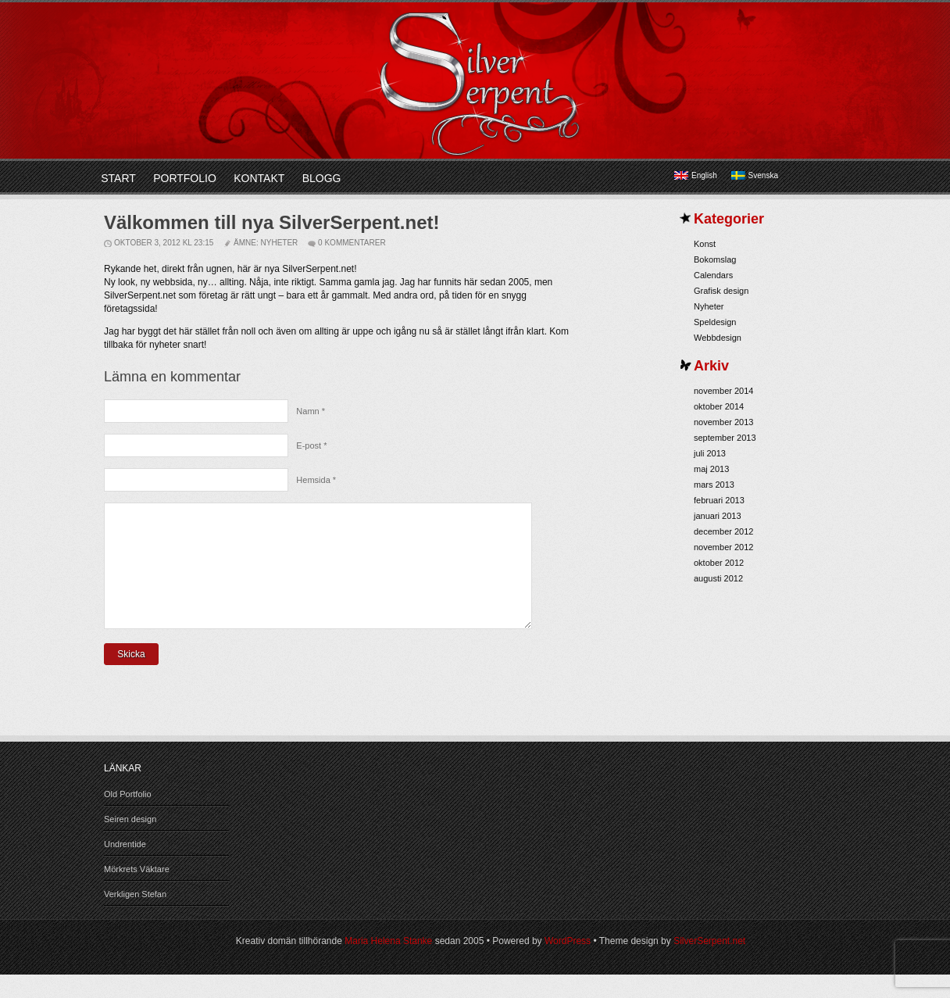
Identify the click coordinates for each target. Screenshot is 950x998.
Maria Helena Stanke (388, 964)
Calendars (713, 275)
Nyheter (279, 242)
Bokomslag (715, 259)
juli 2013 (710, 453)
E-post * (311, 445)
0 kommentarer (352, 242)
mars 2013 (714, 484)
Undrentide (125, 867)
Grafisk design (721, 290)
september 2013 (725, 437)
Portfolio (184, 178)
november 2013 (723, 422)
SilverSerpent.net (709, 964)
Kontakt (259, 178)
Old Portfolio (128, 817)
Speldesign (715, 322)
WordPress (568, 964)
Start (118, 178)
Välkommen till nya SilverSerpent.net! (271, 222)
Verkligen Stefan (135, 917)
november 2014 (723, 390)
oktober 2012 (719, 562)
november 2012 (723, 547)
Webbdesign (717, 337)
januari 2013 (717, 515)
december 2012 (723, 531)
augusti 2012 (718, 578)
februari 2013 (719, 500)
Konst (705, 244)
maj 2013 (711, 469)
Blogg (321, 178)
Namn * (310, 411)
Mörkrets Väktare (137, 892)
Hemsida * (316, 480)
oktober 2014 (719, 406)
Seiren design (130, 842)
